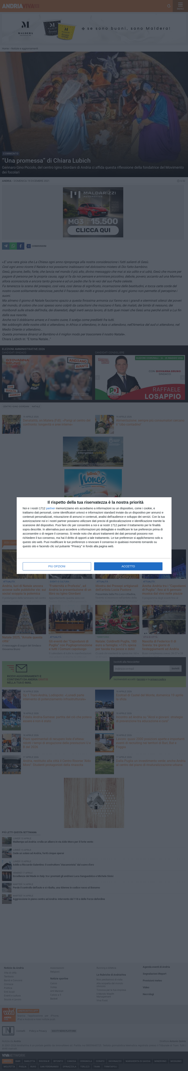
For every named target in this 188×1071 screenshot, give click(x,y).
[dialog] (94, 535)
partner (50, 508)
